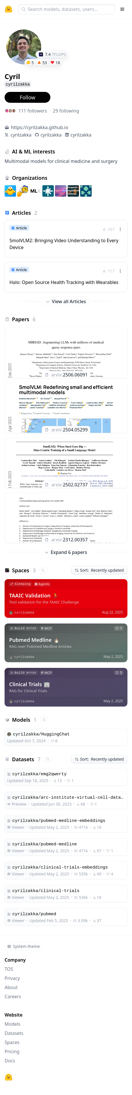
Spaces (12, 1042)
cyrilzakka (21, 135)
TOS (9, 969)
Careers (13, 996)
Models (12, 1024)
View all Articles (66, 301)
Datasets (14, 1033)
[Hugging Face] (9, 1077)
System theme (23, 946)
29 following (66, 111)
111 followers (32, 111)
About (11, 987)
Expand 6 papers (66, 552)
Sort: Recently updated (99, 570)
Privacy (12, 978)
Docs (10, 1060)
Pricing (12, 1051)
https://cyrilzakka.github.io (39, 127)
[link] (66, 238)
